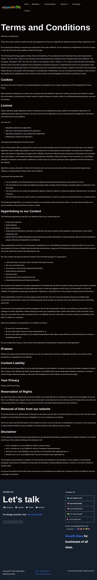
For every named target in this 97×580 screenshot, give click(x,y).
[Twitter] (29, 507)
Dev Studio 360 (35, 514)
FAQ (36, 571)
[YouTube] (40, 507)
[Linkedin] (19, 507)
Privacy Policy (44, 571)
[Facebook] (8, 507)
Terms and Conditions (43, 574)
